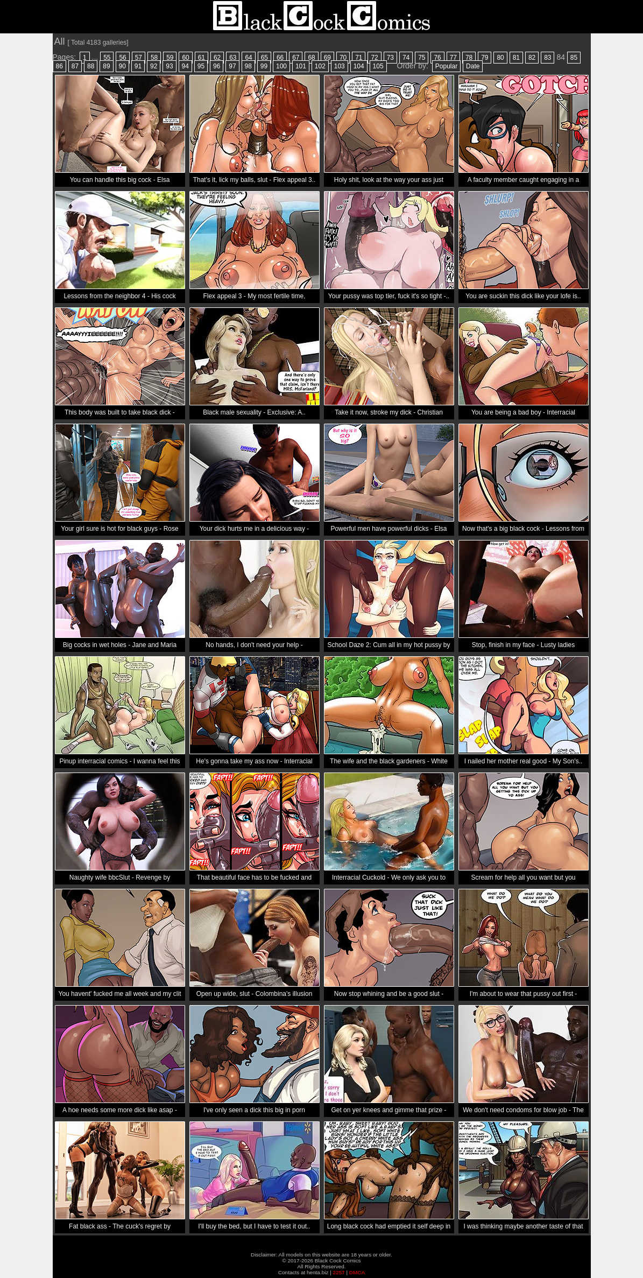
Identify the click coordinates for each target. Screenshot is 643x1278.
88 (90, 66)
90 (122, 66)
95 (200, 66)
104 (359, 66)
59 (169, 57)
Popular (446, 66)
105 (378, 66)
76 (437, 57)
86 (59, 66)
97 (232, 66)
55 (106, 57)
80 (500, 57)
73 (390, 57)
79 (484, 57)
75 (421, 57)
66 (280, 57)
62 (217, 57)
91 (138, 66)
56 (122, 57)
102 (320, 66)
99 (263, 66)
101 (300, 66)
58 (154, 57)
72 (374, 57)
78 (468, 57)
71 (358, 57)
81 (516, 57)
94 (185, 66)
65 (264, 57)
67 (295, 57)
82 (531, 57)
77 (453, 57)
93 (169, 66)
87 (75, 66)
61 (201, 57)
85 (573, 57)
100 (281, 66)
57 (138, 57)
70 (343, 57)
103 (339, 66)
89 (106, 66)
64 (248, 57)
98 (248, 66)
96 (216, 66)
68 (311, 57)
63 (232, 57)
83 (547, 57)
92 (153, 66)
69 (327, 57)
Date (472, 66)
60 (185, 57)
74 (405, 57)
